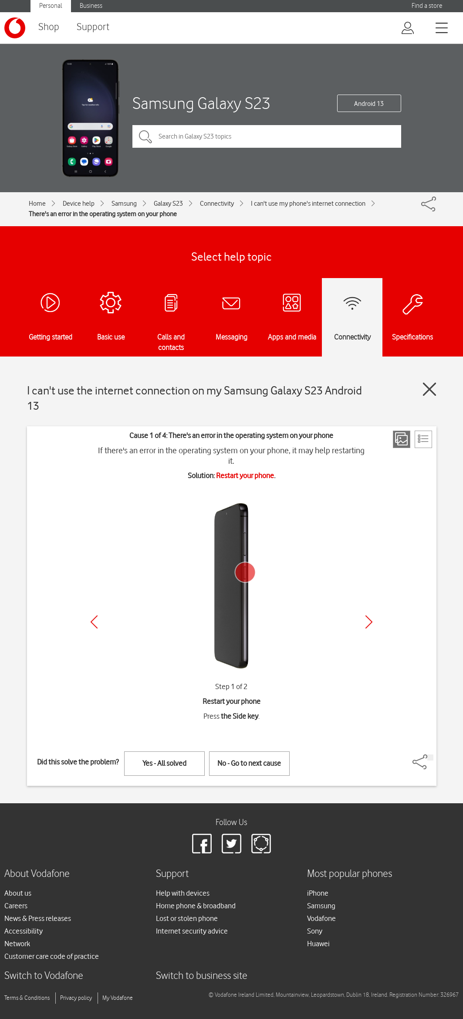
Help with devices (183, 893)
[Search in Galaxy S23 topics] (266, 136)
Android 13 (369, 104)
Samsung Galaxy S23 (201, 103)
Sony (314, 931)
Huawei (318, 943)
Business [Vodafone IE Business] (91, 6)
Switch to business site (201, 976)
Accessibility (23, 931)
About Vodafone (37, 874)
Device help (79, 203)
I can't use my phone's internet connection (308, 203)
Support (93, 27)
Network (17, 943)
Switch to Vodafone (43, 976)
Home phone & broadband (196, 905)
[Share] (430, 757)
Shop (48, 27)
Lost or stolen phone (187, 918)
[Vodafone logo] (14, 27)
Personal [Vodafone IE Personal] (50, 6)
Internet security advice (192, 931)
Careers (15, 905)
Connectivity (217, 203)
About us (17, 893)
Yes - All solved (164, 763)
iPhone (317, 893)
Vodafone (321, 918)
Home (37, 203)
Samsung (124, 203)
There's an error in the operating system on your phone (103, 214)
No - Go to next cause (249, 763)
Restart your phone (245, 475)
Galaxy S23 (168, 203)
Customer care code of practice (51, 956)
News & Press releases (37, 918)
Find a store (427, 6)
